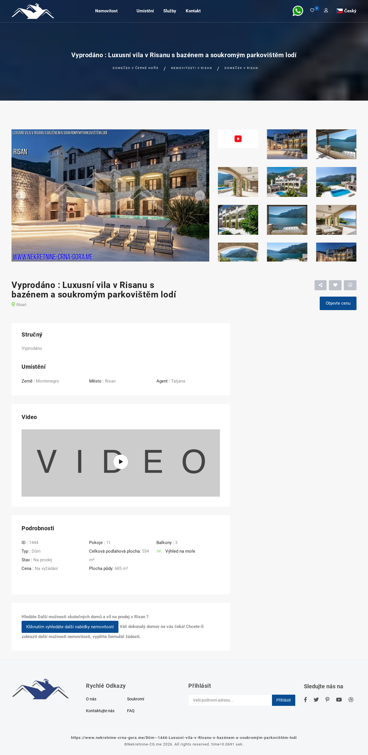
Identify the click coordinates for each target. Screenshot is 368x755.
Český (350, 10)
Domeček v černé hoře (136, 68)
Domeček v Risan (241, 68)
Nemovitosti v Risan (191, 68)
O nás (91, 699)
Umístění (145, 11)
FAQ (131, 710)
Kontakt (193, 11)
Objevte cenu (338, 303)
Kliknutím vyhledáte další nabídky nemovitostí (70, 626)
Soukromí (135, 699)
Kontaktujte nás (100, 710)
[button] (26, 195)
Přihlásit (283, 700)
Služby (169, 11)
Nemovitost (106, 11)
